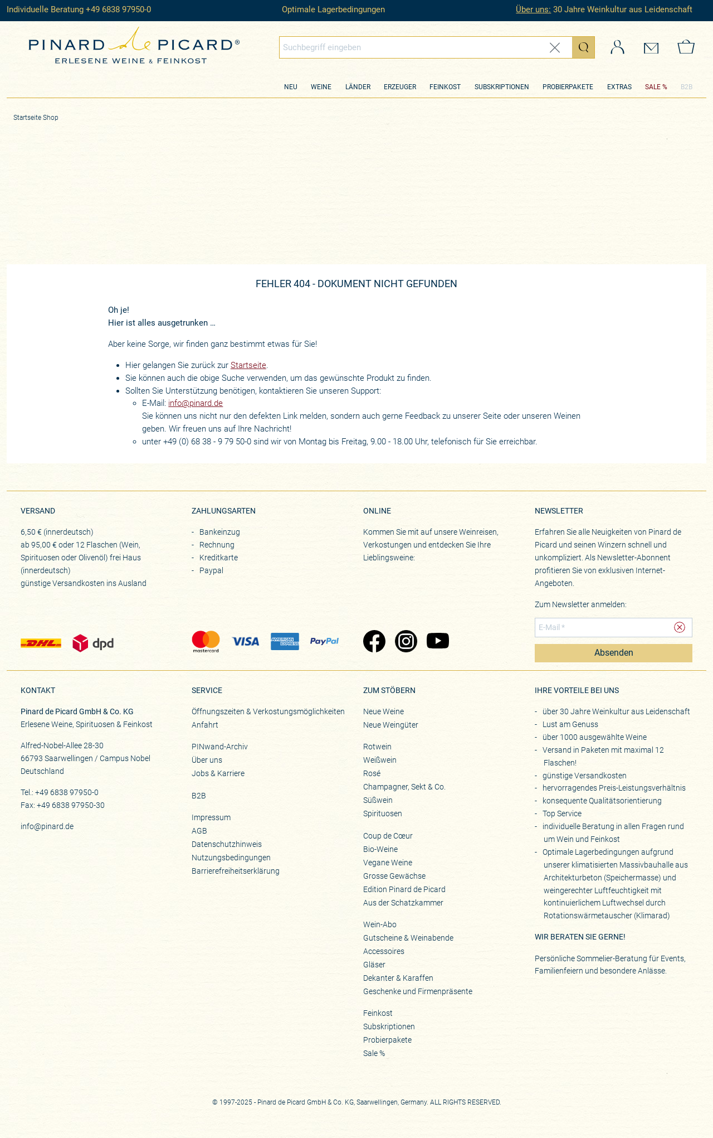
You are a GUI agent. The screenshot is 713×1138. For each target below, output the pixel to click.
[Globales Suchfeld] (426, 47)
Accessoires (383, 951)
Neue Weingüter (390, 724)
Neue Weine (383, 711)
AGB (199, 830)
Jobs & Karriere (218, 773)
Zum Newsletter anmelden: (581, 604)
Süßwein (378, 800)
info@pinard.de (195, 403)
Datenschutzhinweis (227, 844)
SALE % (656, 87)
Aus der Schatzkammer (403, 902)
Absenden (613, 653)
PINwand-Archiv (220, 746)
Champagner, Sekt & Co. (404, 786)
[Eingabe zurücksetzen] (554, 47)
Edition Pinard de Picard (404, 889)
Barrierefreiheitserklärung (236, 870)
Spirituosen (382, 813)
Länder (357, 87)
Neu (290, 87)
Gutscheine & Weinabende (408, 937)
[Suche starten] (583, 47)
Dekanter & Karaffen (398, 978)
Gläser (374, 964)
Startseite (248, 365)
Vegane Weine (387, 862)
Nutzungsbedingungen (231, 857)
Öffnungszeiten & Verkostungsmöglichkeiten (268, 711)
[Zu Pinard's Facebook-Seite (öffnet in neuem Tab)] (373, 642)
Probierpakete (568, 87)
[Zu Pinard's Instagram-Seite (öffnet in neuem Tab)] (405, 642)
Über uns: (533, 9)
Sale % (374, 1053)
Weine (321, 87)
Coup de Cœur (388, 835)
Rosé (371, 773)
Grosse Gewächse (394, 875)
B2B (686, 87)
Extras (619, 87)
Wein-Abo (380, 924)
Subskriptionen (502, 87)
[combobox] (437, 47)
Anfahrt (205, 724)
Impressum (211, 817)
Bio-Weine (380, 849)
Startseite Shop (35, 118)
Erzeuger (400, 87)
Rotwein (377, 746)
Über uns (207, 760)
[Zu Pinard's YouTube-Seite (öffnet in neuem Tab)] (437, 642)
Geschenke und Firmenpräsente (417, 991)
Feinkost (445, 87)
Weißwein (380, 760)
